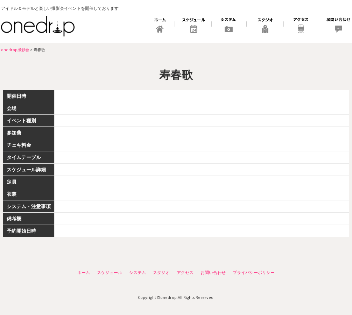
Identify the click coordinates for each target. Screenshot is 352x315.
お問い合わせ (335, 26)
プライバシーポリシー (254, 272)
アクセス (301, 26)
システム (229, 26)
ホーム (160, 26)
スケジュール (193, 26)
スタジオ (265, 26)
